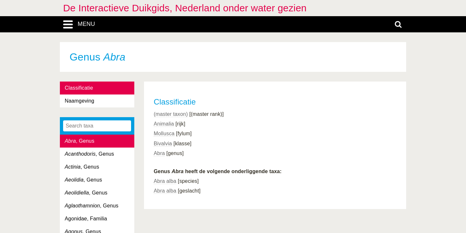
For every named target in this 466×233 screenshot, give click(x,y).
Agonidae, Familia (86, 218)
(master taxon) (171, 114)
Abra (159, 153)
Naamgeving (79, 101)
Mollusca (164, 133)
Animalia (164, 124)
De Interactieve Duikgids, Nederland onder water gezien (184, 8)
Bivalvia (163, 143)
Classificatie (79, 88)
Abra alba (165, 181)
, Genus (79, 141)
